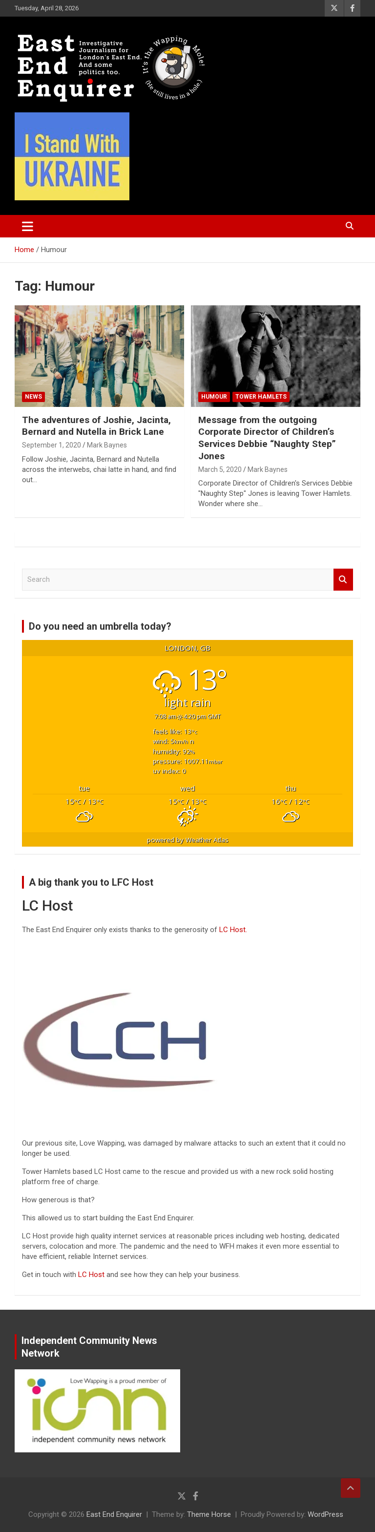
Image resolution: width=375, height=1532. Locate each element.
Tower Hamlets (261, 396)
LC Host (92, 1274)
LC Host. (233, 929)
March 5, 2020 (220, 469)
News (33, 396)
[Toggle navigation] (28, 226)
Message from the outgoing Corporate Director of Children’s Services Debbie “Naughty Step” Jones (267, 438)
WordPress (325, 1514)
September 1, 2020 (51, 445)
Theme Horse (209, 1514)
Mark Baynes (107, 445)
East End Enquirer (114, 1514)
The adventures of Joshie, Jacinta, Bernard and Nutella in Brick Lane (96, 426)
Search (343, 580)
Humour (214, 396)
